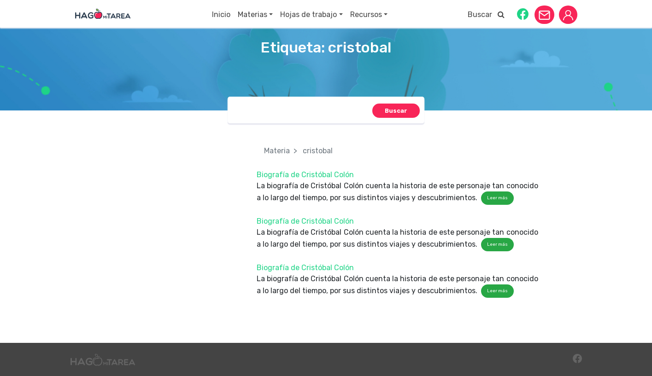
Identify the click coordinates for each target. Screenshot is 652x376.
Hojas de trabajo (308, 14)
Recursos (366, 14)
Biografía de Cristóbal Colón (305, 174)
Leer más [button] (497, 198)
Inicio (221, 14)
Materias (252, 14)
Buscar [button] (486, 14)
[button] (523, 14)
